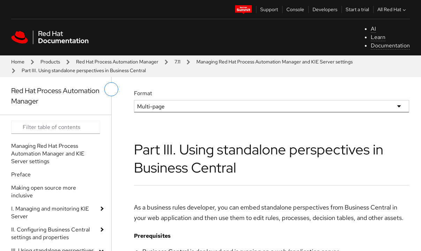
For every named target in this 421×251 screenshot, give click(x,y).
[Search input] (55, 127)
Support (269, 9)
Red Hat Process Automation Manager (117, 62)
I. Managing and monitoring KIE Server (50, 212)
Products (50, 62)
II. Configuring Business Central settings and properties (50, 233)
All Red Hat (392, 9)
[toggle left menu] (111, 89)
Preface (21, 174)
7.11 (177, 62)
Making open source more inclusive (43, 191)
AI (373, 28)
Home (17, 62)
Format (143, 93)
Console (295, 9)
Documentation (390, 45)
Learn (378, 37)
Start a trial (357, 9)
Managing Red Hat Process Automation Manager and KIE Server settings (274, 62)
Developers (325, 9)
